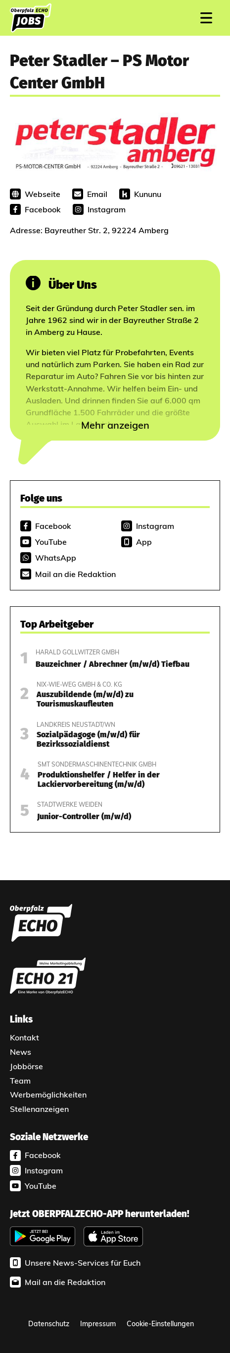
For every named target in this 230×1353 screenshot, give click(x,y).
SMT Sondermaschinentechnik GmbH (97, 764)
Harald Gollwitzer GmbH (77, 652)
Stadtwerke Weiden (69, 804)
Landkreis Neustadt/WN (76, 724)
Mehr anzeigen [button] (115, 425)
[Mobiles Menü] (206, 18)
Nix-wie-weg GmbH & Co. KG (79, 684)
